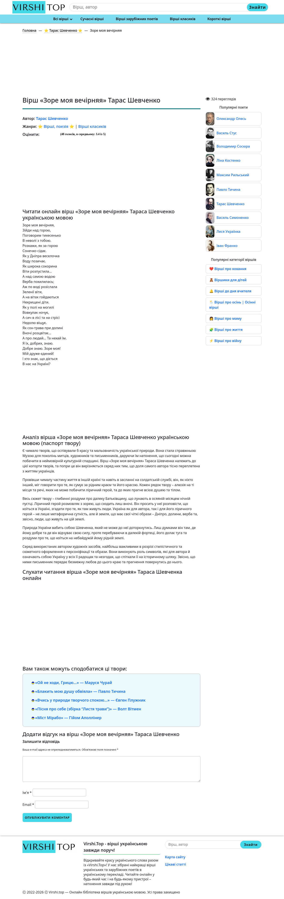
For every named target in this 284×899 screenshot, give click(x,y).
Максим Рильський (233, 175)
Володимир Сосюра (233, 146)
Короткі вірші (219, 18)
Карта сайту (175, 857)
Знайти (257, 7)
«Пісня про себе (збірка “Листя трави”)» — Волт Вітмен (88, 708)
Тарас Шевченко (230, 204)
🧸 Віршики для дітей (228, 280)
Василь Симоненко (233, 217)
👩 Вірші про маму (225, 318)
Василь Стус (227, 133)
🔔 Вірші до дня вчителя (230, 291)
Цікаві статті (175, 864)
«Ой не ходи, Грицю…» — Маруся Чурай (73, 682)
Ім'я (27, 792)
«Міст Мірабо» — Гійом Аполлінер (68, 717)
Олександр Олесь (231, 118)
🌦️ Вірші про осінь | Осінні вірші (232, 305)
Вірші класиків (182, 18)
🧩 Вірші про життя (226, 329)
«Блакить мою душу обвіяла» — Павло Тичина (80, 691)
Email (28, 804)
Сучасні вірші (92, 18)
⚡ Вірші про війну (225, 340)
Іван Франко (227, 245)
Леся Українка (228, 231)
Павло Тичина (228, 189)
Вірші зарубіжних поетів (137, 18)
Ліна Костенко (228, 160)
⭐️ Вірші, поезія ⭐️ (56, 126)
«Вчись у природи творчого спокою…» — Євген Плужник (90, 700)
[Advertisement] (144, 66)
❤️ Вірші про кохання (227, 268)
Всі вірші (61, 18)
